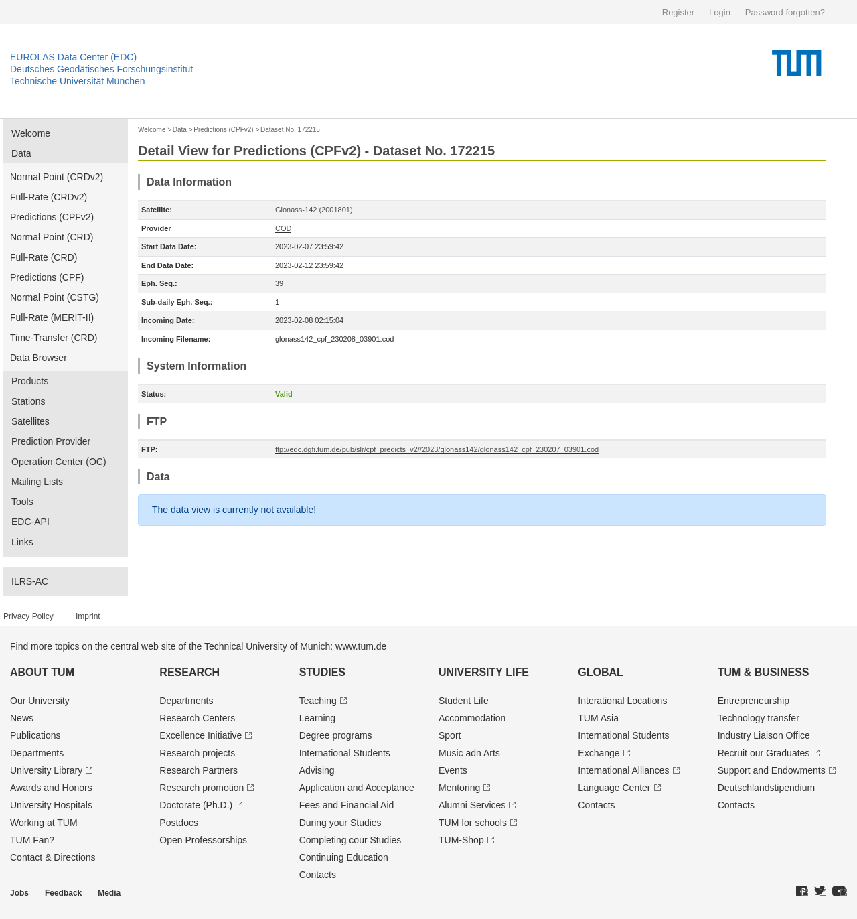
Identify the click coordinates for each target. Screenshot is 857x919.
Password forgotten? (785, 12)
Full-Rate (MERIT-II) (52, 317)
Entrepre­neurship (753, 700)
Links (22, 542)
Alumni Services (472, 805)
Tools (22, 501)
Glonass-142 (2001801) (314, 210)
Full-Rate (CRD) (43, 257)
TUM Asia (598, 718)
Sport (450, 735)
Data (21, 153)
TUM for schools (473, 822)
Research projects (197, 753)
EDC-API (30, 521)
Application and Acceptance (356, 787)
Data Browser (38, 357)
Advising (317, 770)
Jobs (19, 893)
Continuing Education (343, 857)
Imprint (88, 616)
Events (453, 770)
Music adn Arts (469, 753)
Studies (322, 672)
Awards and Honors (51, 787)
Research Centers (197, 718)
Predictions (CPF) (47, 277)
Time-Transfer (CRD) (53, 337)
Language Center (614, 787)
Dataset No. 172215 (290, 129)
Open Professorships (203, 840)
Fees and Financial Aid (346, 805)
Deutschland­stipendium (766, 787)
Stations (28, 401)
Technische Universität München (77, 81)
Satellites (30, 421)
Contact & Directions (53, 857)
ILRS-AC (29, 581)
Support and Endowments (772, 770)
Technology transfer (758, 718)
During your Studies (340, 822)
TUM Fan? (32, 840)
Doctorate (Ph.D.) (195, 805)
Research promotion (201, 787)
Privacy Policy (28, 616)
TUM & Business (763, 672)
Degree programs (335, 735)
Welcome (30, 133)
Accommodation (472, 718)
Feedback (63, 893)
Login (719, 12)
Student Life (464, 700)
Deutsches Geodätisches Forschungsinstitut (101, 69)
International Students (344, 753)
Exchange (598, 753)
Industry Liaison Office (764, 735)
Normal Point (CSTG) (54, 297)
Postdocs (178, 822)
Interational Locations (622, 700)
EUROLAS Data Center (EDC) (73, 57)
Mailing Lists (37, 481)
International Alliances (623, 770)
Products (29, 381)
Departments (37, 753)
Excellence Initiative (200, 735)
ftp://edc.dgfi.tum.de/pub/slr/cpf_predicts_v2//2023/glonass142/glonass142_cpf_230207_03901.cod (437, 449)
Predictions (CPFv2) (52, 217)
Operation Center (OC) (58, 461)
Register (678, 12)
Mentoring (459, 787)
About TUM (42, 672)
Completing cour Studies (350, 840)
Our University (40, 700)
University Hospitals (51, 805)
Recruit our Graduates (764, 753)
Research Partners (198, 770)
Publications (35, 735)
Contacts (317, 874)
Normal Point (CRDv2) (56, 176)
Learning (317, 718)
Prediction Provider (50, 441)
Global (600, 672)
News (21, 718)
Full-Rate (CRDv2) (48, 197)
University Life (484, 672)
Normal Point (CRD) (51, 237)
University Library (46, 770)
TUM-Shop (461, 840)
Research (189, 672)
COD (283, 228)
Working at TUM (44, 822)
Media (109, 893)
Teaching (318, 700)
